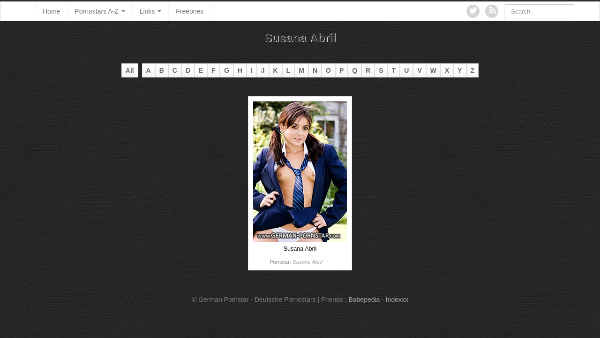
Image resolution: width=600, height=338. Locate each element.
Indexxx (397, 299)
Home (51, 11)
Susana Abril (307, 262)
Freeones (189, 11)
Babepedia (364, 299)
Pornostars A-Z (100, 11)
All (130, 70)
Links (151, 11)
